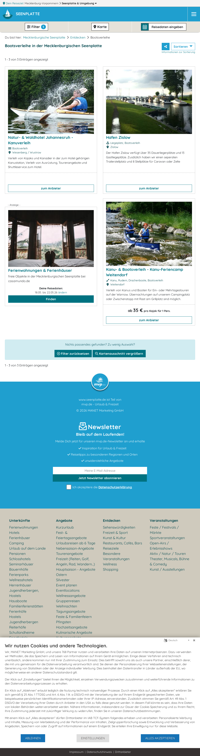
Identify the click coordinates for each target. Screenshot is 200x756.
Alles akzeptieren (160, 738)
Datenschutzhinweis (99, 752)
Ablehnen (33, 738)
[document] (100, 688)
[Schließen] (194, 640)
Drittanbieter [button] (123, 752)
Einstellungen (93, 738)
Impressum (76, 752)
